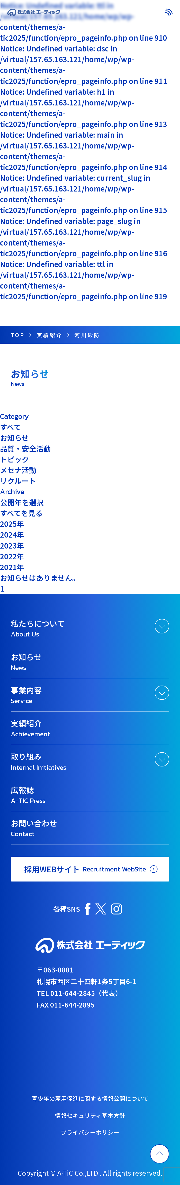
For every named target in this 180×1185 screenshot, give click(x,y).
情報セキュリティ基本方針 (90, 1115)
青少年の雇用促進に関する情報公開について (90, 1098)
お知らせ (14, 437)
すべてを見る (21, 513)
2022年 (12, 556)
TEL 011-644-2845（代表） (79, 993)
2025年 (12, 523)
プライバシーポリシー (90, 1132)
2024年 (12, 534)
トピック (14, 459)
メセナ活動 (18, 470)
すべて (10, 427)
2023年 (12, 545)
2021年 (12, 567)
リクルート (18, 480)
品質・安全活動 (25, 448)
